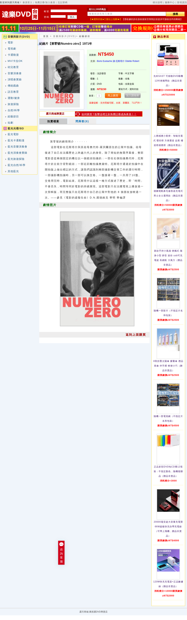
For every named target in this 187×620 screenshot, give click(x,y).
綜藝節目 (13, 116)
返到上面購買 (136, 334)
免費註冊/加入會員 (45, 2)
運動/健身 (14, 97)
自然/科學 (14, 110)
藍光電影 (13, 134)
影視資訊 (182, 2)
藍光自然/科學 (16, 165)
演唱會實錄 (15, 79)
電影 (10, 42)
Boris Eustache (104, 61)
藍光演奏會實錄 (17, 152)
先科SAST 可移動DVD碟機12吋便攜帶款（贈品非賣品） (168, 81)
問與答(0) (82, 121)
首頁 (46, 36)
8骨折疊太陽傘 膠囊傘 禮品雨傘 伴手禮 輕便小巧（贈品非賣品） (168, 366)
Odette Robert (132, 61)
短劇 (10, 122)
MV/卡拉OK (15, 60)
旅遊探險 (13, 104)
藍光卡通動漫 (16, 140)
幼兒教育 (13, 67)
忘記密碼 (63, 2)
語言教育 (13, 91)
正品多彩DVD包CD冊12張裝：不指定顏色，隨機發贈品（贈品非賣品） (168, 471)
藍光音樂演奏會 (17, 146)
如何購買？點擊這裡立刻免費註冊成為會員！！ (109, 114)
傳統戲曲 (13, 85)
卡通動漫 (13, 54)
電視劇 (12, 48)
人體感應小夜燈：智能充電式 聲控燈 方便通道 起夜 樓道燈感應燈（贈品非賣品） (168, 141)
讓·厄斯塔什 (119, 61)
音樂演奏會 (15, 73)
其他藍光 (13, 171)
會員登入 (27, 2)
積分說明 (158, 2)
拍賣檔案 (53, 121)
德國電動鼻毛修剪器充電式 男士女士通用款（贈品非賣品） (168, 196)
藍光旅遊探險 (16, 158)
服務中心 (170, 2)
